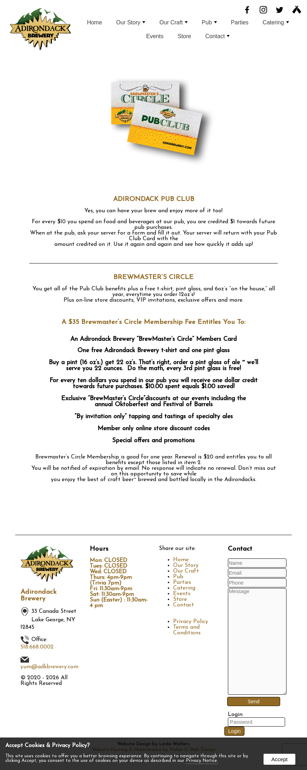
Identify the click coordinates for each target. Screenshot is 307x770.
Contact (217, 36)
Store (184, 36)
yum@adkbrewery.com (49, 667)
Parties (240, 22)
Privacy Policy (190, 621)
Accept (279, 759)
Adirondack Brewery (38, 595)
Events (155, 36)
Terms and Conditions (187, 630)
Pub (209, 22)
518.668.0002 (37, 647)
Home (94, 22)
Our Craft (173, 22)
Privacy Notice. (202, 760)
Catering (275, 22)
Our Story (130, 22)
